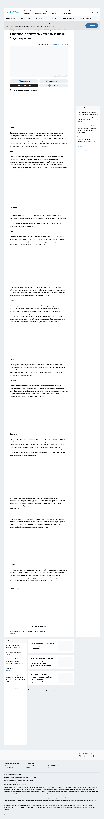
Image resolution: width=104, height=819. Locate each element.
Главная (6, 769)
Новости (28, 769)
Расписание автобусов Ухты (67, 11)
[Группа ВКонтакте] (24, 81)
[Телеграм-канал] (53, 85)
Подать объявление (68, 18)
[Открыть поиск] (92, 12)
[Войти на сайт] (96, 12)
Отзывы (28, 767)
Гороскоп (54, 13)
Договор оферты (30, 763)
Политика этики (30, 765)
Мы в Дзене (53, 18)
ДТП (49, 763)
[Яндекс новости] (53, 81)
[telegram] (18, 589)
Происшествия (40, 13)
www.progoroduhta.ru (17, 774)
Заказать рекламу (85, 18)
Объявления (66, 13)
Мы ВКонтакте (39, 18)
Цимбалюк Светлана (59, 44)
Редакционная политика (54, 765)
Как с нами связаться (9, 767)
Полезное (27, 13)
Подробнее (7, 809)
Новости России (29, 11)
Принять (92, 25)
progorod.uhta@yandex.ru (10, 784)
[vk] (12, 589)
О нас (49, 767)
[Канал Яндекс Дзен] (24, 85)
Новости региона (46, 11)
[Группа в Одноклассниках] (85, 756)
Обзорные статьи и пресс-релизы (12, 763)
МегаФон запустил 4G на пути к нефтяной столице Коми (39, 632)
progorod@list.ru (40, 782)
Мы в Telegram (25, 18)
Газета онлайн (11, 18)
